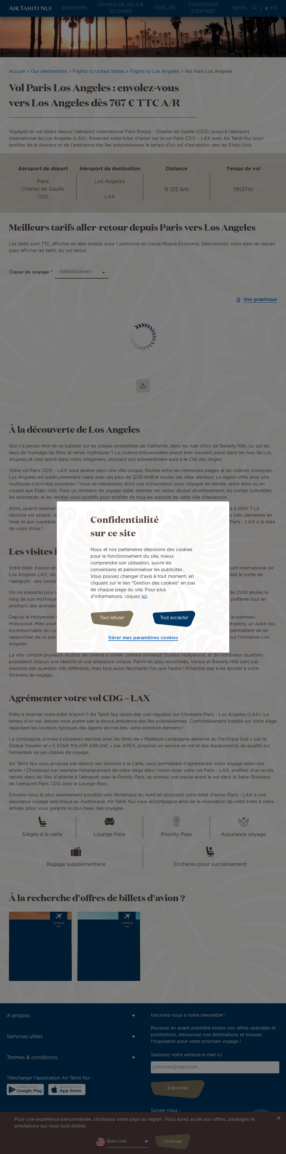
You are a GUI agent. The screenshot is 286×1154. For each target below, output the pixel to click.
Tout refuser (110, 618)
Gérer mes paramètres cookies (143, 639)
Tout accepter (176, 618)
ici (144, 596)
